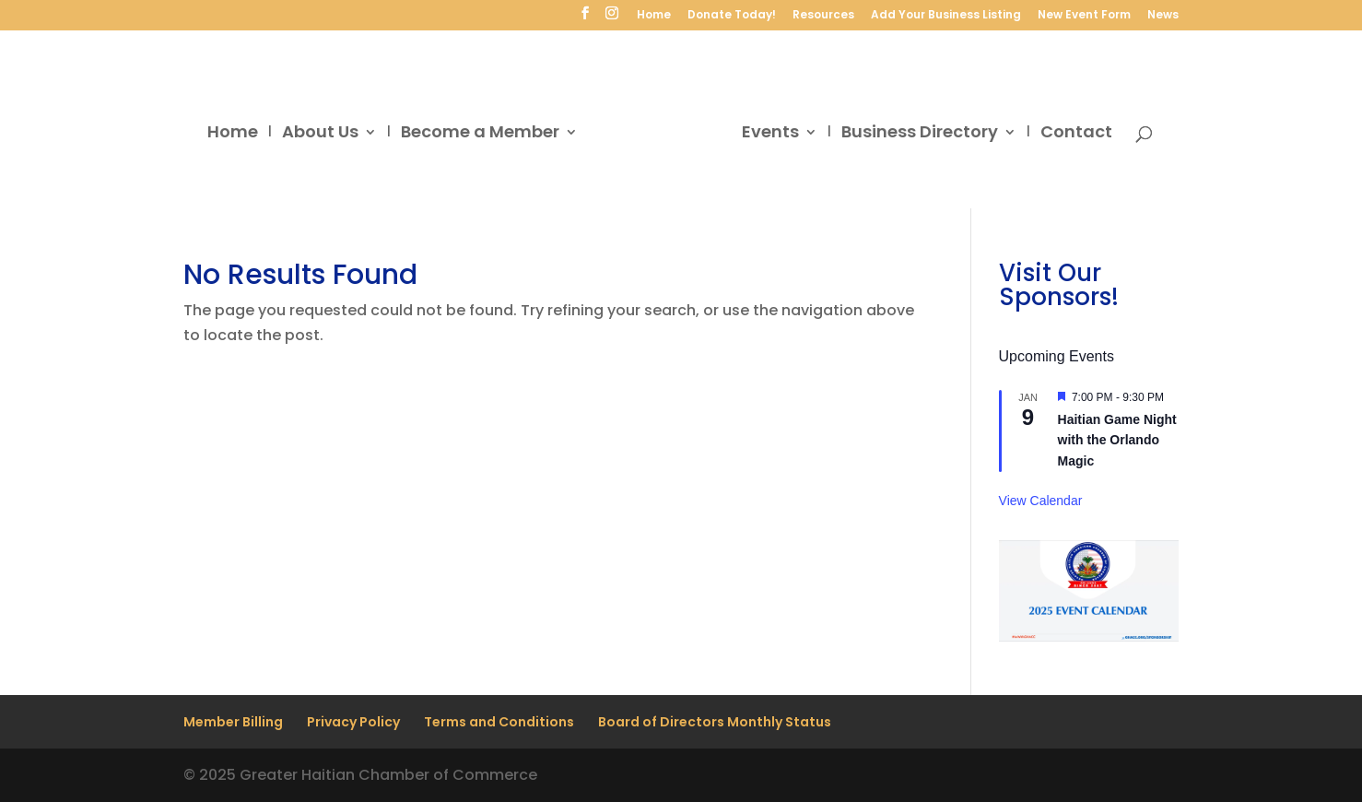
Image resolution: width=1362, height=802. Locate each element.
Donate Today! (731, 15)
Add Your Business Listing (946, 15)
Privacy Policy (353, 722)
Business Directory (919, 134)
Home (654, 15)
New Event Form (1084, 15)
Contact (1076, 134)
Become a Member (480, 134)
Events (770, 134)
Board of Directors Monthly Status (714, 722)
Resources (823, 15)
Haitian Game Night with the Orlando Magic (1117, 440)
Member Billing (233, 722)
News (1163, 15)
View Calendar (1041, 500)
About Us (320, 134)
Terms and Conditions (499, 722)
